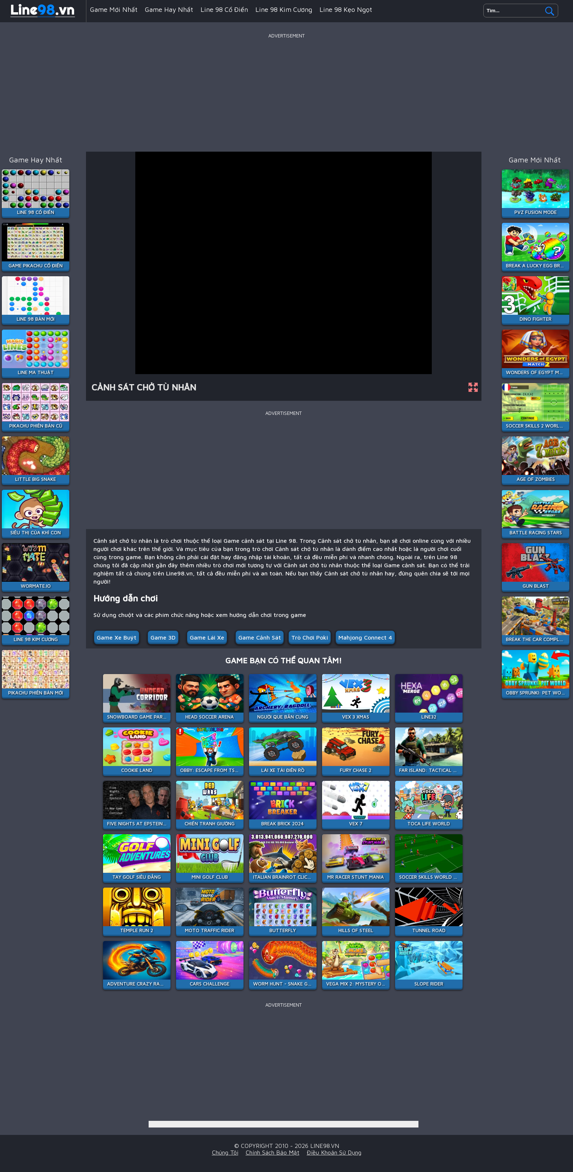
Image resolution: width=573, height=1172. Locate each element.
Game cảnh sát (259, 637)
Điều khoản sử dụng (334, 1152)
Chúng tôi (225, 1152)
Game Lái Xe (207, 637)
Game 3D (163, 637)
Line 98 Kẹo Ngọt (345, 9)
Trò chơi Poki (309, 637)
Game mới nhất (114, 9)
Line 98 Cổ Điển (224, 9)
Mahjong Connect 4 (365, 637)
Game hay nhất (169, 9)
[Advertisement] (286, 92)
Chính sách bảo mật (272, 1152)
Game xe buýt (116, 637)
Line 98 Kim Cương (283, 9)
